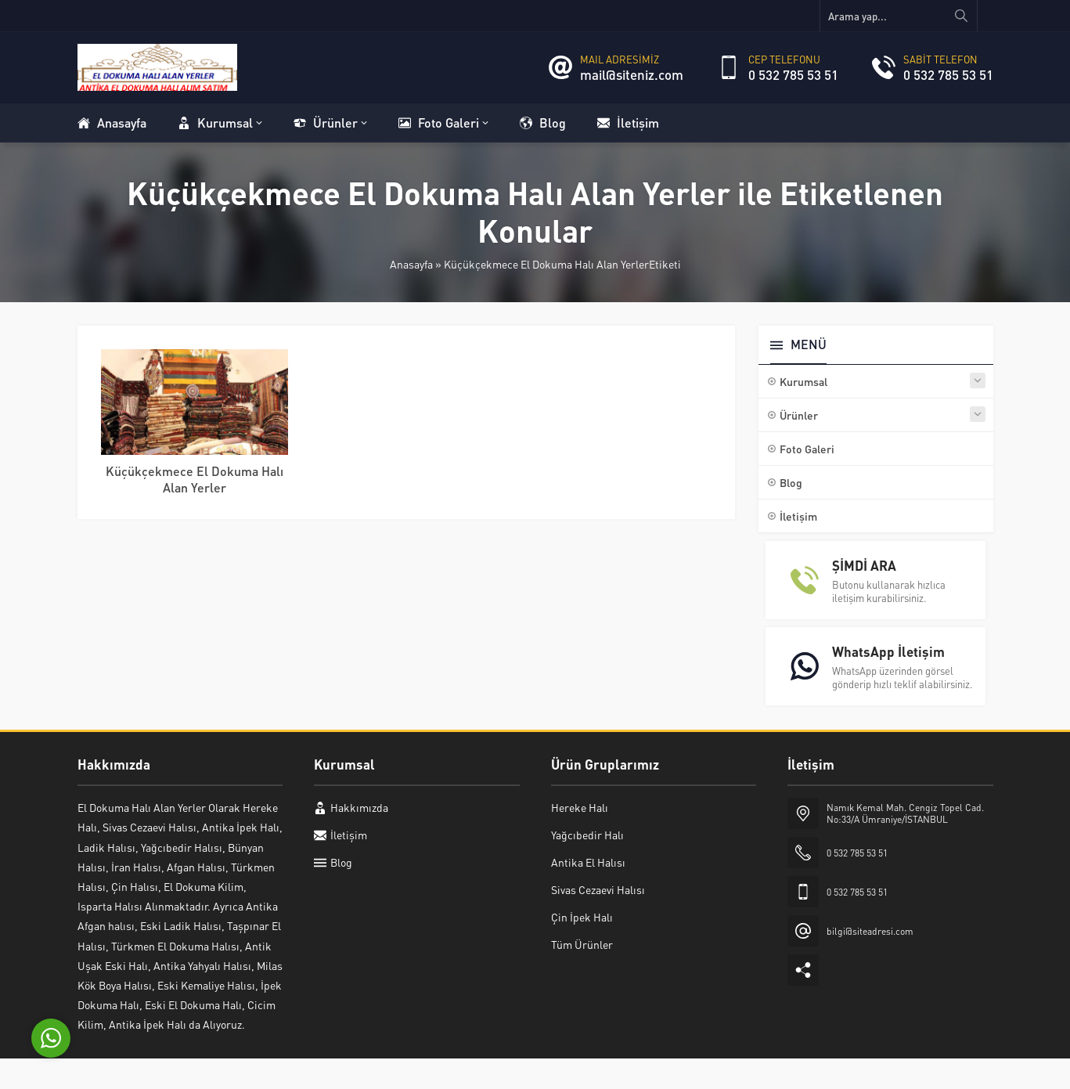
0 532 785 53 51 (793, 74)
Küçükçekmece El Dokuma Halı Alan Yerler (194, 479)
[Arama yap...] (898, 15)
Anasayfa (411, 264)
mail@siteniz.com (631, 74)
